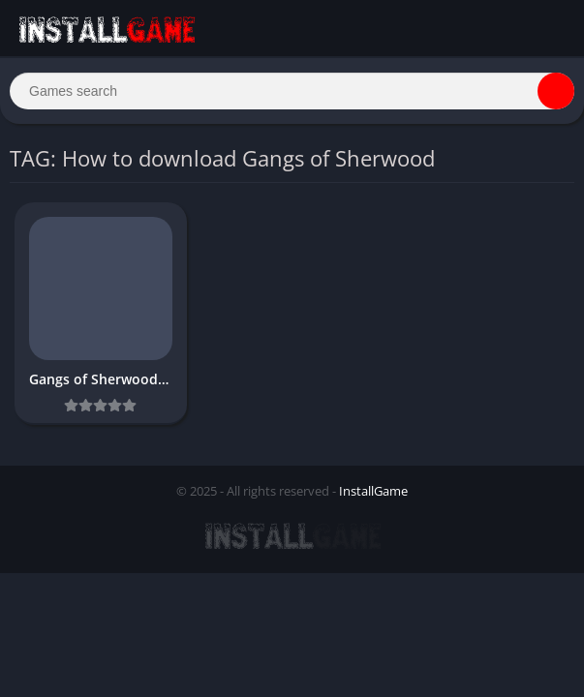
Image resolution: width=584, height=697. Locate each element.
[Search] (292, 91)
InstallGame (373, 491)
